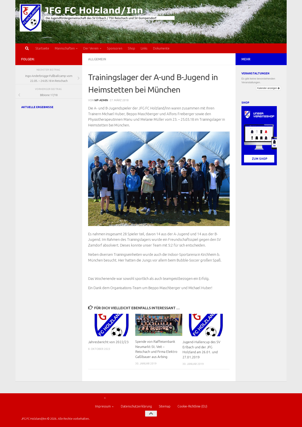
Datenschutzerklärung (136, 406)
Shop (131, 48)
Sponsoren (114, 48)
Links (144, 48)
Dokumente (161, 48)
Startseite (42, 48)
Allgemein (97, 59)
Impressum (103, 406)
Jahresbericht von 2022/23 (108, 342)
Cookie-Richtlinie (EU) (192, 406)
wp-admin (101, 100)
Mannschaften (65, 48)
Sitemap (164, 406)
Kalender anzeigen (268, 88)
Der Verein (91, 48)
